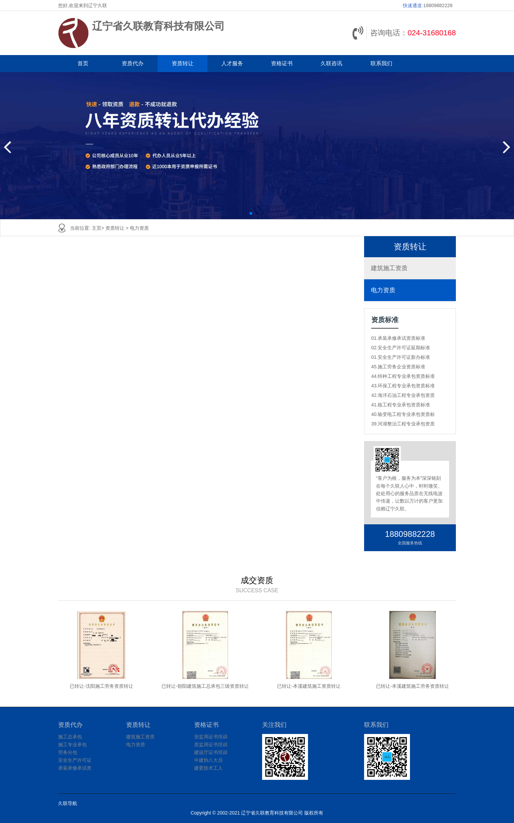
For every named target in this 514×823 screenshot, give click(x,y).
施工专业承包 (72, 744)
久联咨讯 (331, 63)
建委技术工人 (208, 768)
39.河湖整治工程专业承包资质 (403, 423)
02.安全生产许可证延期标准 (400, 347)
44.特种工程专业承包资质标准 (403, 376)
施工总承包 (70, 736)
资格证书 (282, 63)
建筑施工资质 (389, 268)
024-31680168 (432, 33)
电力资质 (139, 228)
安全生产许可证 (74, 760)
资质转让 (182, 63)
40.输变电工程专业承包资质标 (403, 414)
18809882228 (437, 5)
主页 (96, 228)
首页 (83, 63)
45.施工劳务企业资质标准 (398, 366)
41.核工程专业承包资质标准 (400, 404)
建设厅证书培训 (210, 752)
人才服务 (232, 63)
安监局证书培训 (210, 736)
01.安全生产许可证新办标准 (400, 357)
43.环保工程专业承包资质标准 (403, 385)
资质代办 (132, 63)
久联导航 (67, 803)
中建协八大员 (208, 760)
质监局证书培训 (210, 744)
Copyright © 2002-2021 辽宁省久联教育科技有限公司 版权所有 (257, 813)
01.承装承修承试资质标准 (398, 338)
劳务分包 (67, 752)
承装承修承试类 (74, 768)
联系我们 (381, 63)
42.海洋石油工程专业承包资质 (403, 395)
